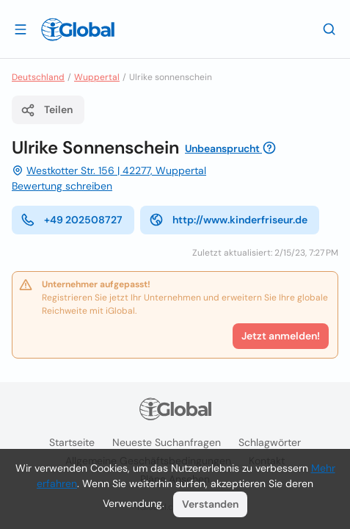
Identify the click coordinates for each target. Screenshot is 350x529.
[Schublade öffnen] (20, 28)
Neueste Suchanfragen (166, 442)
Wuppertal (97, 77)
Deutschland (38, 77)
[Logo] (77, 29)
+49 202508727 (72, 219)
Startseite (72, 442)
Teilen (47, 110)
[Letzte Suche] (329, 28)
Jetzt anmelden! (280, 335)
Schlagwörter (269, 442)
